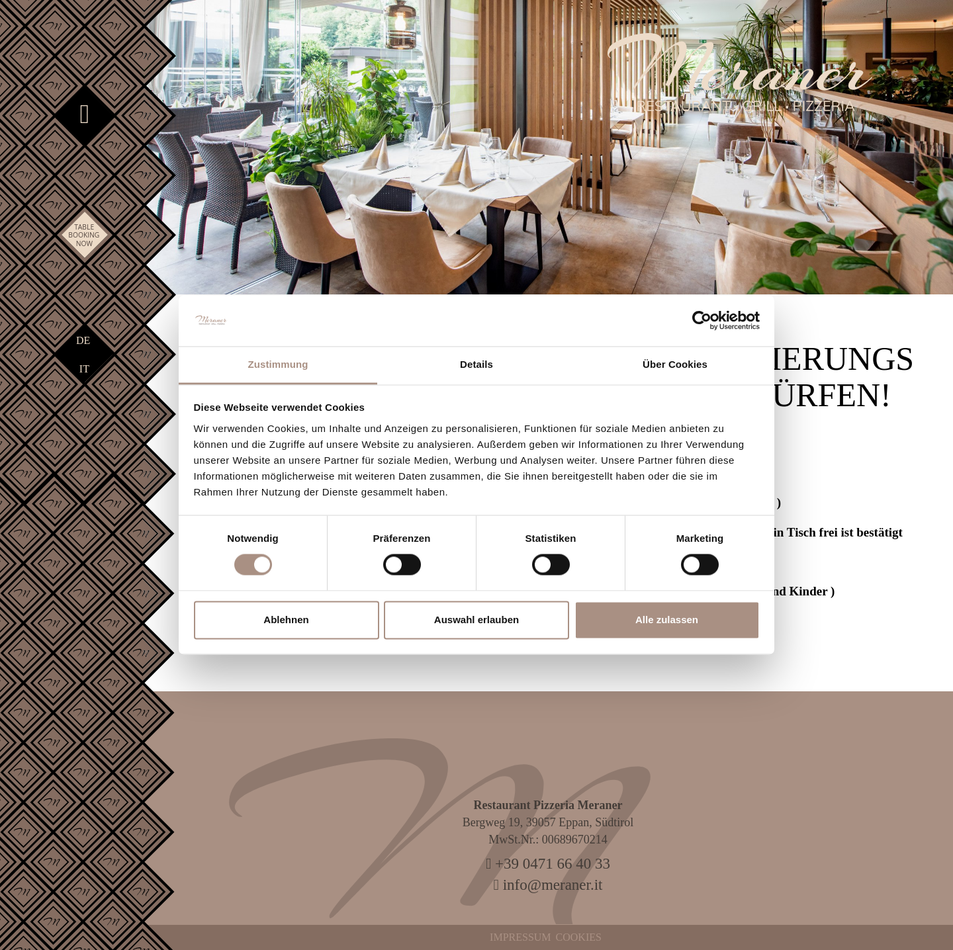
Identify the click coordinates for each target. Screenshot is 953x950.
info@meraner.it (548, 885)
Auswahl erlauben (476, 619)
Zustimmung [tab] (278, 364)
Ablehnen (285, 619)
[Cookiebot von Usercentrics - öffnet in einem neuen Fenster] (702, 321)
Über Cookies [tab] (675, 364)
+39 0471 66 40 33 (548, 863)
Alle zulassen (666, 619)
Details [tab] (476, 364)
